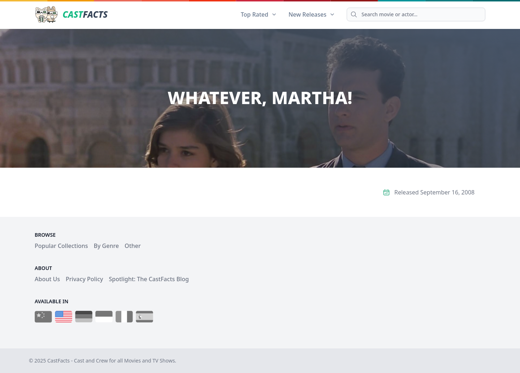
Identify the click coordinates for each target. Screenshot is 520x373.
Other (133, 246)
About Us (47, 279)
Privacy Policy (84, 279)
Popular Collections (61, 246)
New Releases (312, 14)
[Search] (416, 14)
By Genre (106, 246)
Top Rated (259, 14)
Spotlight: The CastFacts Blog (148, 279)
